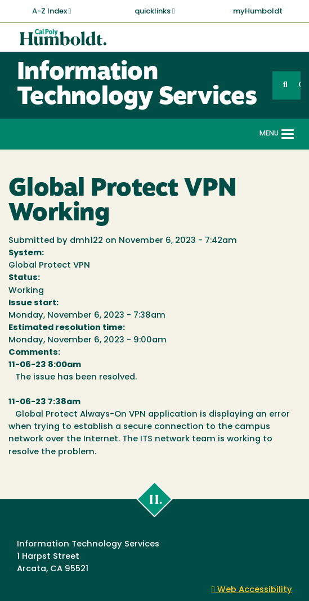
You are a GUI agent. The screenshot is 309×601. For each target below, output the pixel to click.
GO (299, 85)
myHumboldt (258, 11)
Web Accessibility (252, 590)
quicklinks (155, 11)
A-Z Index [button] (51, 11)
